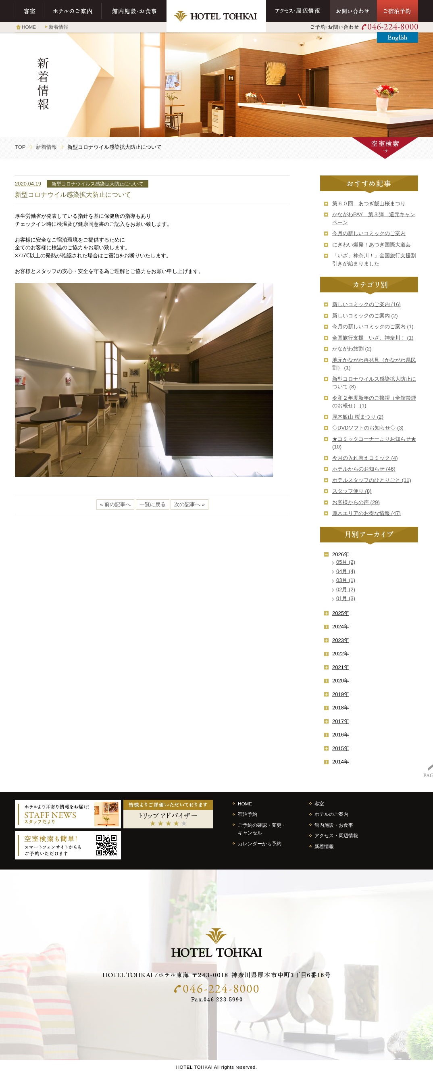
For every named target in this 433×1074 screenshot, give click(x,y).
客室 (29, 11)
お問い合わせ (353, 11)
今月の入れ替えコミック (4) (365, 458)
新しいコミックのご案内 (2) (365, 316)
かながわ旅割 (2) (352, 349)
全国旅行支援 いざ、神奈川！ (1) (373, 338)
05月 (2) (345, 562)
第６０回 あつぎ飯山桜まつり (369, 203)
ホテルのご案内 (73, 11)
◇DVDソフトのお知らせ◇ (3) (368, 428)
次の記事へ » (189, 504)
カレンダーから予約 (259, 843)
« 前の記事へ (115, 504)
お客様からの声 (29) (356, 502)
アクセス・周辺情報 (298, 11)
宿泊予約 (247, 814)
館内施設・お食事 (134, 11)
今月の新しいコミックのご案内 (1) (373, 326)
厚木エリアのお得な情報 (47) (366, 513)
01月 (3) (345, 598)
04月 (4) (345, 571)
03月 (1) (345, 580)
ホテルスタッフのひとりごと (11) (371, 480)
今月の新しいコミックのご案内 (369, 233)
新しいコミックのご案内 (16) (366, 304)
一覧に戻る (152, 504)
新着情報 (58, 26)
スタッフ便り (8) (352, 491)
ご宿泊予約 (397, 11)
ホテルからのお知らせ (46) (364, 469)
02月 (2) (345, 589)
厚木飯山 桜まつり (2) (357, 417)
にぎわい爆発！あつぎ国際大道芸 (371, 245)
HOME (29, 26)
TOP (20, 147)
